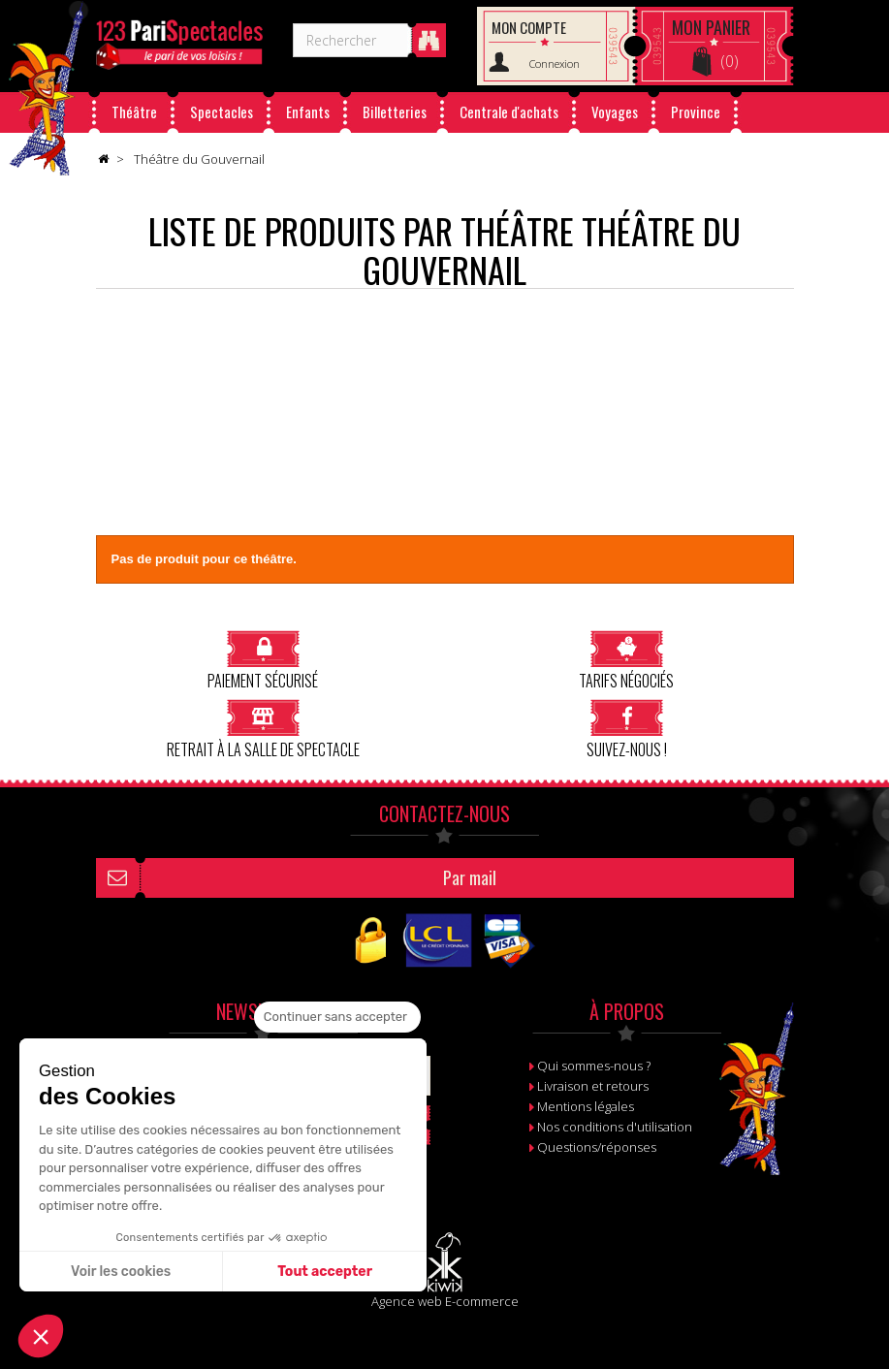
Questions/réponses (596, 1147)
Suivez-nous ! (627, 728)
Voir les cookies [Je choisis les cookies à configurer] (121, 1271)
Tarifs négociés (626, 659)
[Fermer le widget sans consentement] (337, 1017)
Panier (711, 27)
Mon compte (529, 27)
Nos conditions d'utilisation (614, 1126)
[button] (40, 1336)
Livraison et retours (593, 1086)
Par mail (469, 877)
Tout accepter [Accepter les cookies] (324, 1271)
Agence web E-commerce (445, 1301)
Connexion (554, 63)
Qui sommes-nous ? (594, 1065)
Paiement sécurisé (262, 659)
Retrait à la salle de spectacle (263, 728)
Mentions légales (585, 1106)
